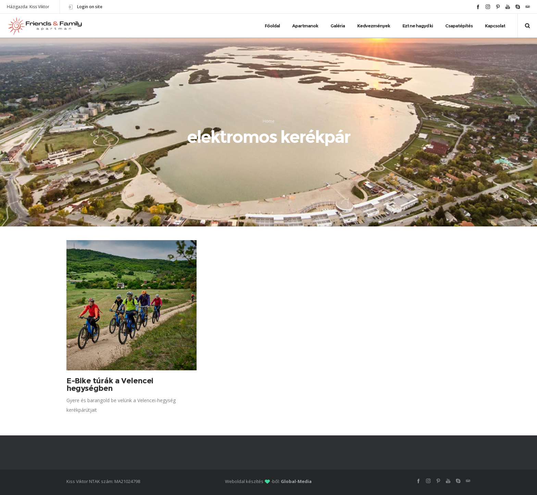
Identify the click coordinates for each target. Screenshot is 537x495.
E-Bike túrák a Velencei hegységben (109, 384)
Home (269, 121)
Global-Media (296, 481)
